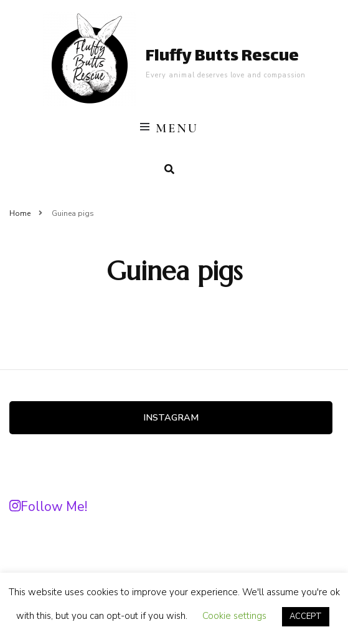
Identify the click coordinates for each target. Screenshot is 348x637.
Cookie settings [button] (234, 616)
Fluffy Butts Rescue (222, 57)
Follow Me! (48, 506)
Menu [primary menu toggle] (169, 128)
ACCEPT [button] (305, 616)
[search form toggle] (169, 169)
